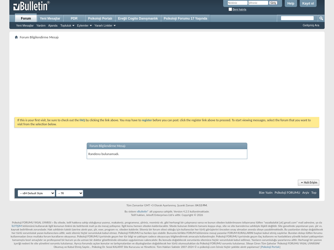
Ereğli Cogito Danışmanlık (138, 18)
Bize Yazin (265, 192)
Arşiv (305, 192)
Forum (26, 18)
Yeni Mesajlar (25, 25)
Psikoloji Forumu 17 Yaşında (185, 18)
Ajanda (52, 25)
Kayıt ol (308, 3)
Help (290, 3)
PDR (74, 18)
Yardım (41, 25)
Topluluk (65, 25)
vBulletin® (143, 211)
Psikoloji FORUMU (287, 192)
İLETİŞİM (17, 226)
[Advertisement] (167, 78)
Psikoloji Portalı (100, 18)
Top (313, 192)
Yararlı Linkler (103, 25)
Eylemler (83, 25)
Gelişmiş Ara (311, 25)
